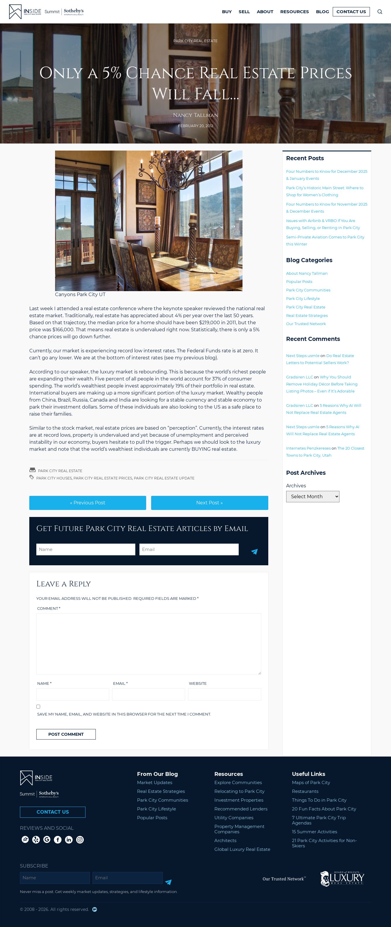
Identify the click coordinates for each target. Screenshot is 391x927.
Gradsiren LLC (299, 377)
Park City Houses (54, 478)
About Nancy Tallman (307, 273)
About (265, 11)
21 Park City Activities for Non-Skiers (324, 843)
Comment (48, 608)
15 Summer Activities (314, 831)
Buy (227, 11)
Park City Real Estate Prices (103, 478)
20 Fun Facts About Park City (324, 809)
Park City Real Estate (195, 41)
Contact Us (351, 11)
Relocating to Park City (239, 791)
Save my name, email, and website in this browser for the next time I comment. (124, 714)
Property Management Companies (239, 829)
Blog (322, 11)
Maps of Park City (311, 782)
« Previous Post (87, 503)
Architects (225, 840)
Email (120, 683)
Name (44, 683)
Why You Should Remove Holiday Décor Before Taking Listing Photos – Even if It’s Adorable (322, 384)
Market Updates (154, 782)
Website (198, 683)
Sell (244, 11)
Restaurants (305, 791)
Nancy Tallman (195, 115)
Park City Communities (308, 290)
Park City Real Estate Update (164, 478)
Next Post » (209, 503)
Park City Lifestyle (303, 298)
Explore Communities (238, 782)
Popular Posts (299, 281)
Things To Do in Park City (319, 800)
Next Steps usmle (303, 355)
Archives (296, 486)
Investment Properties (238, 800)
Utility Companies (233, 817)
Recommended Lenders (240, 809)
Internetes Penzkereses (308, 448)
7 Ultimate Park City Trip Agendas (319, 820)
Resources (294, 11)
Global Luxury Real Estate (242, 849)
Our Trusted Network (306, 323)
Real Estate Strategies (307, 315)
